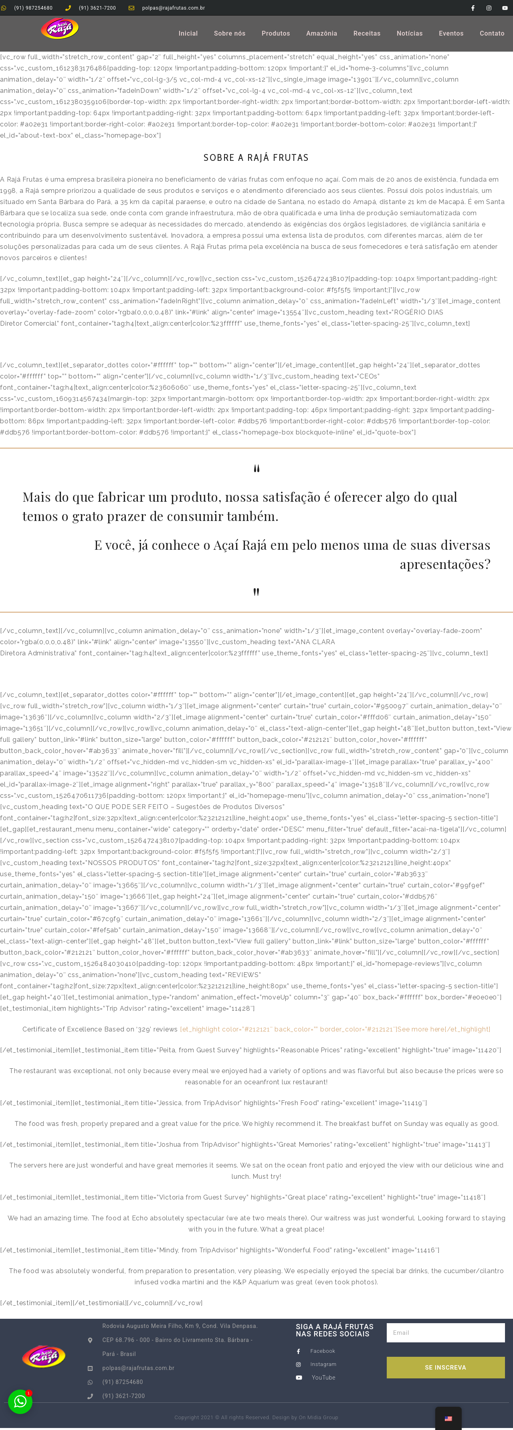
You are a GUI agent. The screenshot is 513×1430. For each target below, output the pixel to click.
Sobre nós (230, 35)
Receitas (367, 35)
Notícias (410, 35)
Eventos (451, 35)
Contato (492, 35)
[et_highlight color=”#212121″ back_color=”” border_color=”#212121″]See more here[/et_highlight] (335, 1031)
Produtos (276, 35)
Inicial (188, 35)
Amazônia (321, 35)
